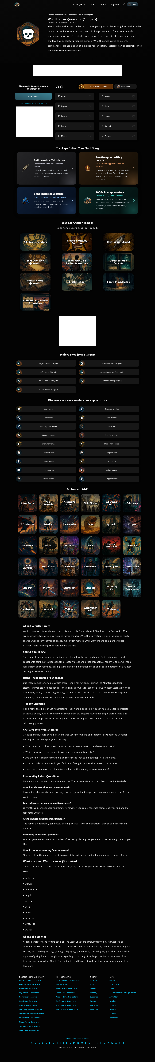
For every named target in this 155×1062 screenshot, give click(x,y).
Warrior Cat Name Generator (31, 1014)
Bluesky (112, 1014)
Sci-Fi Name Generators (66, 1001)
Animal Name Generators (67, 997)
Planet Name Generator (29, 1022)
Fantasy (93, 980)
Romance (94, 1005)
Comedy (93, 993)
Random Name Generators (66, 15)
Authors (112, 980)
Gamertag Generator (28, 997)
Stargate (89, 15)
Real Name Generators (65, 993)
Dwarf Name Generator (29, 1030)
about (103, 4)
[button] (33, 96)
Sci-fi (92, 984)
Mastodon (113, 1018)
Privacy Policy (71, 1038)
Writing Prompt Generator (30, 980)
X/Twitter (113, 997)
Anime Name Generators (66, 988)
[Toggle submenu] (84, 4)
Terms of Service (83, 1038)
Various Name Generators (67, 1009)
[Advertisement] (77, 70)
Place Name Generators (66, 1005)
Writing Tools (62, 984)
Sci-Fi (81, 15)
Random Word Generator (29, 984)
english (114, 4)
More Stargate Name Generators (32, 103)
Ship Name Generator (28, 988)
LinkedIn (112, 1009)
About (112, 988)
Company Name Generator (30, 1009)
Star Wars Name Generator (30, 1026)
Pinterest (113, 1005)
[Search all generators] (124, 4)
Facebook (113, 1001)
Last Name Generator (28, 1001)
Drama (93, 1001)
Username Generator (28, 1005)
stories (92, 4)
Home (50, 15)
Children (93, 988)
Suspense (94, 997)
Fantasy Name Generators (67, 980)
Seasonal (94, 1009)
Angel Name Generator (29, 993)
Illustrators (114, 984)
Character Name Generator (30, 1018)
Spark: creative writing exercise (122, 993)
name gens (78, 4)
